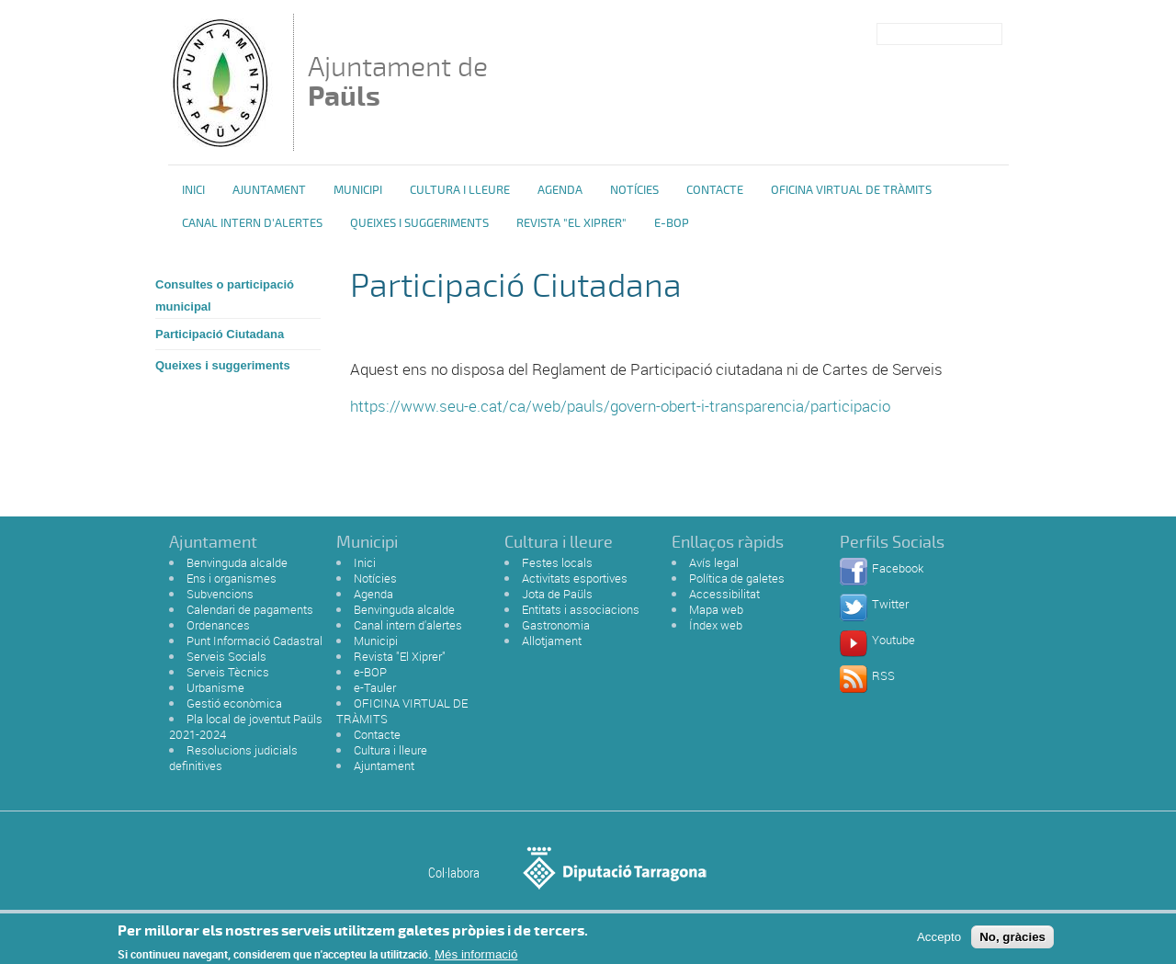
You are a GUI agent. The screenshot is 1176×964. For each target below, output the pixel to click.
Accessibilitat (724, 593)
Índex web (715, 625)
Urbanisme (215, 687)
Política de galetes (737, 578)
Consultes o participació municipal (224, 295)
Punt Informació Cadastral (254, 640)
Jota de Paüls (557, 593)
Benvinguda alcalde (237, 562)
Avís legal (714, 562)
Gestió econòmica (234, 703)
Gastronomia (556, 625)
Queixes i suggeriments (222, 365)
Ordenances (218, 625)
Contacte (714, 190)
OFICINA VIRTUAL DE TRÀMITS (851, 190)
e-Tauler (375, 687)
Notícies (634, 190)
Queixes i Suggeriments (419, 223)
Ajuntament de (398, 81)
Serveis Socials (226, 656)
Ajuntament (269, 190)
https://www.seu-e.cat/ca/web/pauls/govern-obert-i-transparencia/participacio (620, 405)
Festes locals (557, 562)
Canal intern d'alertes (252, 223)
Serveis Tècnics (228, 671)
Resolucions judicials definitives (233, 758)
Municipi (358, 190)
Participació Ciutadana (219, 334)
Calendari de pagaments (250, 609)
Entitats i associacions (580, 609)
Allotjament (552, 640)
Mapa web (716, 609)
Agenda (559, 190)
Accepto (939, 940)
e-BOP (671, 223)
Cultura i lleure (390, 750)
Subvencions (220, 593)
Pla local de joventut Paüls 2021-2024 (245, 726)
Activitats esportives (575, 578)
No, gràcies (1012, 940)
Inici (193, 190)
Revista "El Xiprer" (571, 223)
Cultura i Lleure (460, 190)
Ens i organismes (232, 578)
